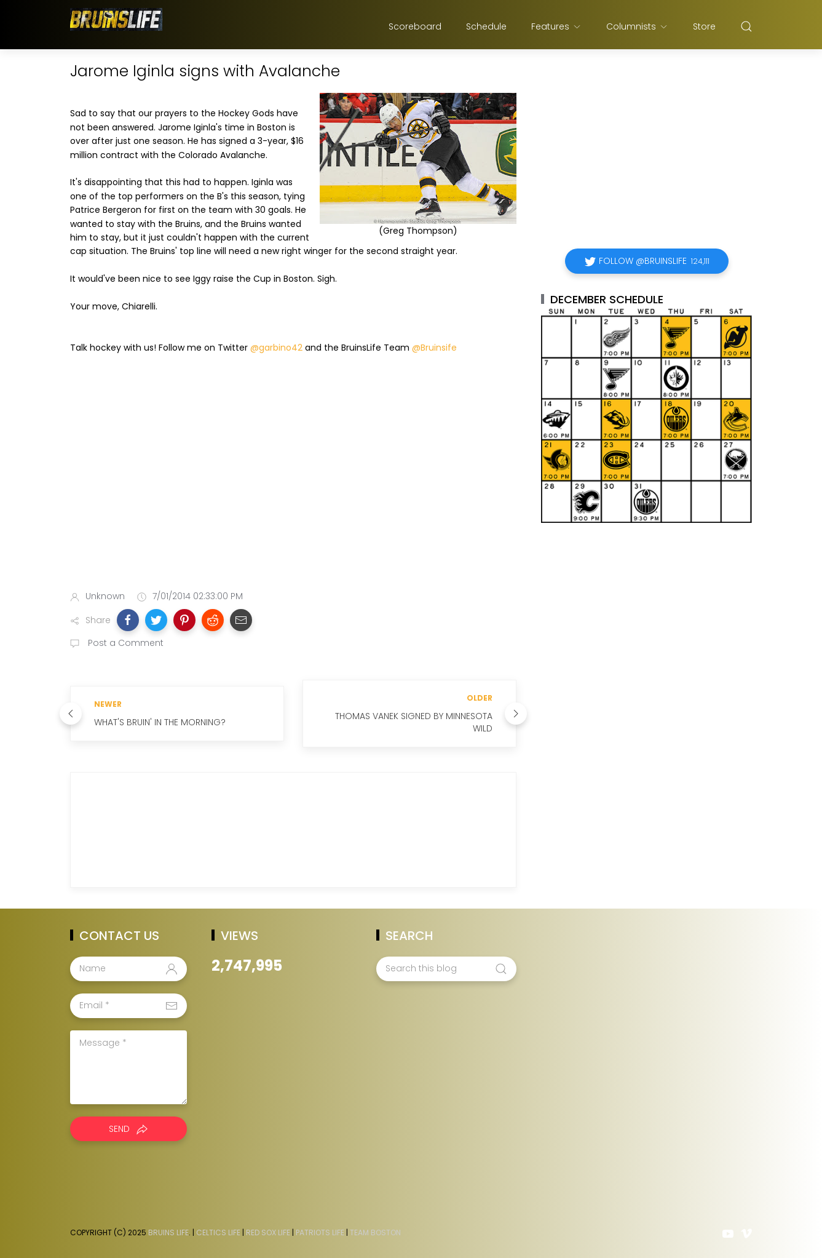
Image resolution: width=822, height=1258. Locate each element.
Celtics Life (218, 1232)
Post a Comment (124, 643)
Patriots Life (320, 1232)
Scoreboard (415, 26)
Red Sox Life (268, 1232)
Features (556, 26)
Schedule (486, 26)
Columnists (637, 26)
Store (704, 26)
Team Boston (375, 1232)
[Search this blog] (446, 969)
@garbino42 (276, 347)
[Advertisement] (293, 483)
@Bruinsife (434, 347)
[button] (128, 620)
